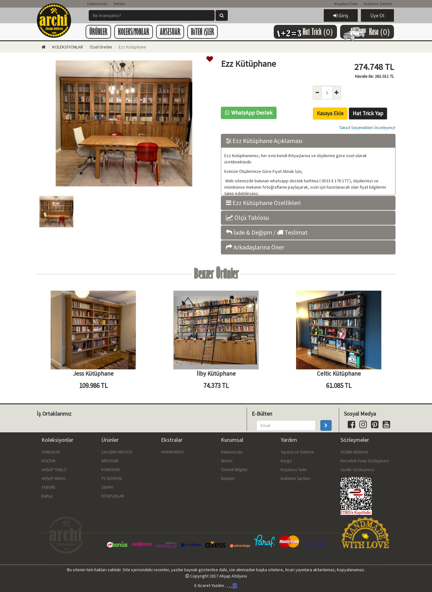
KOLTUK (49, 461)
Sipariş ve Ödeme (297, 452)
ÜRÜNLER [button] (98, 31)
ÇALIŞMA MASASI (116, 452)
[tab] (308, 141)
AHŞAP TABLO (54, 469)
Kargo (286, 461)
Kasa (365, 32)
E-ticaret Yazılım (216, 585)
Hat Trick (303, 32)
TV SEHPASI (111, 478)
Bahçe (47, 496)
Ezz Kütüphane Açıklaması (264, 140)
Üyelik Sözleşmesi (357, 469)
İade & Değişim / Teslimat (267, 232)
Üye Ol (377, 15)
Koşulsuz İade (346, 3)
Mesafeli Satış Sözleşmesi (364, 461)
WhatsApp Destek (248, 112)
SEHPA (107, 487)
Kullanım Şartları (378, 3)
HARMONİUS (172, 452)
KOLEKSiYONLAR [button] (133, 31)
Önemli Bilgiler (234, 469)
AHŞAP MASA (53, 478)
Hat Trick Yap (368, 113)
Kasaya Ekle (330, 113)
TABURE (49, 487)
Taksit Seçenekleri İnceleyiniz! (367, 127)
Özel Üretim (101, 47)
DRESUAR (110, 461)
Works (227, 461)
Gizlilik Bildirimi (354, 452)
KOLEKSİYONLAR (67, 47)
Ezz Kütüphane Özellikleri (263, 202)
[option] (124, 124)
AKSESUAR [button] (170, 31)
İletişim (120, 3)
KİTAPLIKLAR (112, 496)
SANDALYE (51, 452)
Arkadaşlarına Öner (255, 247)
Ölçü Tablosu (247, 217)
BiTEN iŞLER (202, 31)
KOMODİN (110, 469)
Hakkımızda (97, 3)
